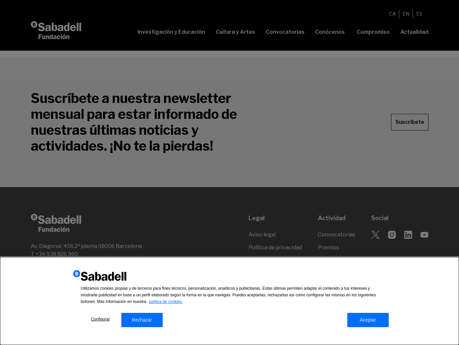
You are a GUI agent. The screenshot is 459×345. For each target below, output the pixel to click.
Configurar (100, 319)
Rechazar (142, 319)
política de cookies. (166, 301)
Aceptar (368, 319)
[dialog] (229, 301)
